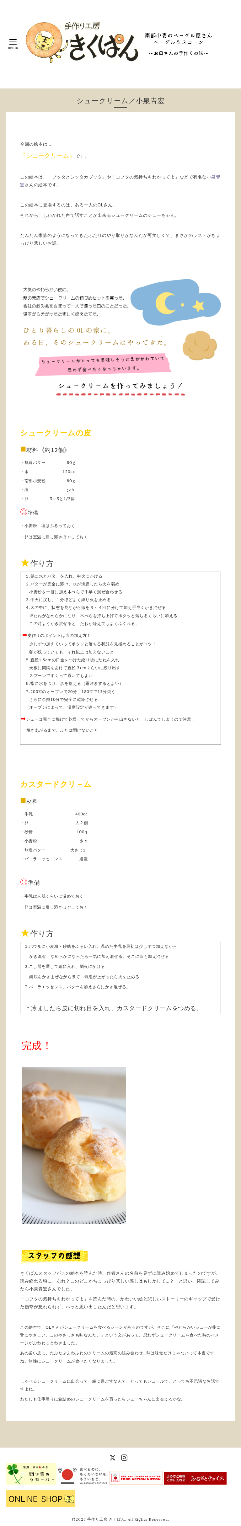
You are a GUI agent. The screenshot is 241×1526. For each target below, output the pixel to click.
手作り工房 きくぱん (106, 1519)
